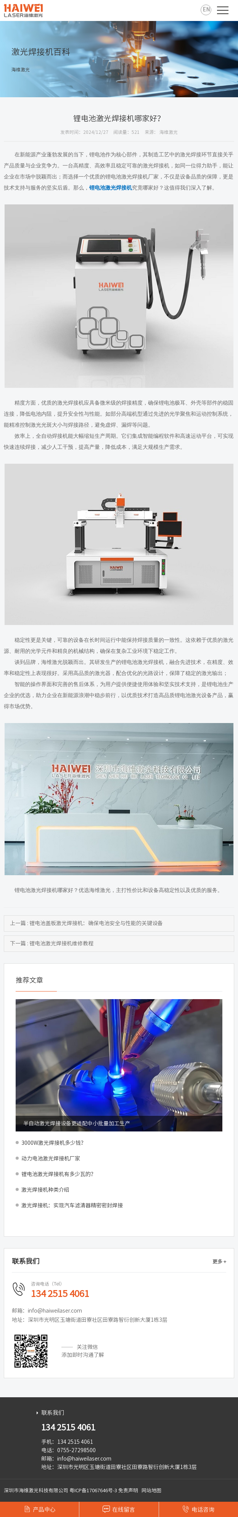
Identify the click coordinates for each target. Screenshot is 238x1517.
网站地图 (151, 1490)
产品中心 (40, 1509)
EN (206, 9)
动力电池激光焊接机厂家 (50, 1158)
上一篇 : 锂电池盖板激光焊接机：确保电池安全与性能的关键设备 (86, 923)
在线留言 (119, 1509)
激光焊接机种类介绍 (45, 1189)
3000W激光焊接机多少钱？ (53, 1143)
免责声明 (128, 1490)
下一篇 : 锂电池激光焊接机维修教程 (51, 943)
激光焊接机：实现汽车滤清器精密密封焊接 (72, 1205)
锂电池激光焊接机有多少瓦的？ (58, 1174)
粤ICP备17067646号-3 (93, 1490)
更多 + (219, 1261)
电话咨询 (198, 1509)
